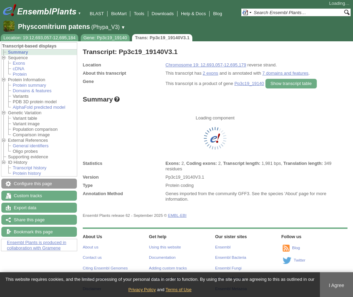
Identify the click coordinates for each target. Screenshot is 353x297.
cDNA (18, 68)
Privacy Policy (142, 289)
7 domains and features (285, 73)
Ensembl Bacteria (230, 257)
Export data (25, 207)
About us (90, 247)
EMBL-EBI (177, 215)
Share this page (29, 219)
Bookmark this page (33, 231)
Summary (18, 52)
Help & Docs (193, 13)
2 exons (210, 73)
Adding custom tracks (168, 268)
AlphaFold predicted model (39, 107)
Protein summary (29, 85)
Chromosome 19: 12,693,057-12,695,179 (205, 64)
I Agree (336, 285)
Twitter (299, 260)
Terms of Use (178, 289)
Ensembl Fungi (228, 268)
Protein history (27, 173)
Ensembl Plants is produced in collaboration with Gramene (36, 245)
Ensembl (223, 247)
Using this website (165, 247)
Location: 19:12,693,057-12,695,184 (39, 37)
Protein (20, 74)
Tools (139, 13)
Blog (217, 13)
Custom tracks (28, 195)
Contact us (92, 257)
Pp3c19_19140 (249, 83)
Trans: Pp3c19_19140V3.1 (162, 37)
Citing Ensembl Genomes (105, 268)
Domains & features (32, 90)
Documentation (162, 257)
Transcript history (30, 167)
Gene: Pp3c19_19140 (105, 37)
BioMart (119, 13)
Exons (19, 63)
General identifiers (31, 145)
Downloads (163, 13)
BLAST (97, 13)
